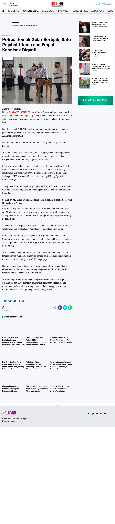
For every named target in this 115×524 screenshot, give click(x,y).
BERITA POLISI (8, 36)
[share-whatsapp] (70, 307)
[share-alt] (54, 307)
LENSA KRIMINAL (80, 11)
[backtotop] (57, 406)
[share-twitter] (65, 307)
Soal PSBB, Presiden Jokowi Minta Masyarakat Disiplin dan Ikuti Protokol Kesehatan (101, 66)
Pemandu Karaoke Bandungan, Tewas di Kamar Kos (99, 52)
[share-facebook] (60, 307)
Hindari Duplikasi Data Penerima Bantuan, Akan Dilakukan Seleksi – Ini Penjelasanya (100, 80)
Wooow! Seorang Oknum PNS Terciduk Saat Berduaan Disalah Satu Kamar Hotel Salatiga (100, 25)
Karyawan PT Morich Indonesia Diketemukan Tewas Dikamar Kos (100, 38)
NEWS (21, 301)
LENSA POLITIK (97, 11)
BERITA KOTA (13, 11)
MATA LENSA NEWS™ (8, 422)
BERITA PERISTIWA (31, 11)
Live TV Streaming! (105, 4)
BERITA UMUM (48, 11)
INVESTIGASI (63, 11)
